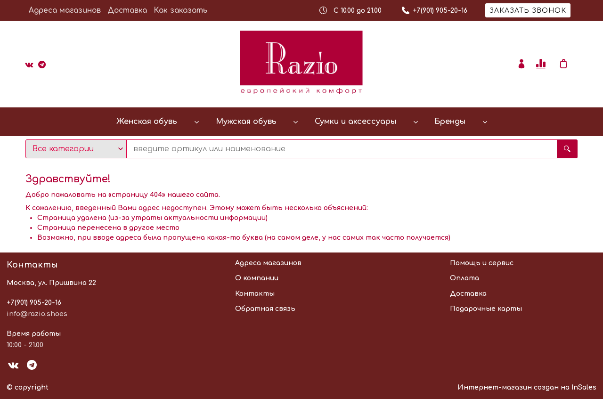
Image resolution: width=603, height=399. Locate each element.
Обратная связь (265, 308)
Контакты (255, 293)
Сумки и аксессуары (355, 121)
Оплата (464, 278)
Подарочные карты (486, 308)
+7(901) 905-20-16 (34, 302)
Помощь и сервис (481, 263)
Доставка (127, 10)
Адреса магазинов (65, 10)
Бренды (449, 121)
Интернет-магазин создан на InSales (526, 387)
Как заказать (180, 10)
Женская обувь (146, 121)
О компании (256, 278)
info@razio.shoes (37, 314)
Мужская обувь (246, 121)
